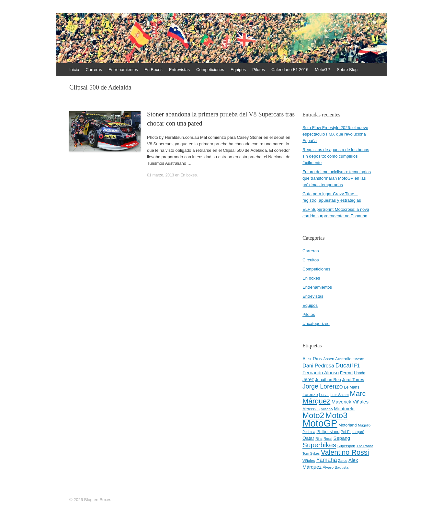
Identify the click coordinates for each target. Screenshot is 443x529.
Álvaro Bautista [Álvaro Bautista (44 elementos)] (336, 467)
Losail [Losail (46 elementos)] (324, 394)
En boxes (188, 175)
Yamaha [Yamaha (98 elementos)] (326, 460)
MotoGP (322, 69)
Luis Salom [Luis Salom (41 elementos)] (340, 395)
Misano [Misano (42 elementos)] (327, 409)
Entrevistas (179, 69)
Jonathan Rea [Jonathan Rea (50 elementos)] (328, 379)
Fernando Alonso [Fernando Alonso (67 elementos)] (320, 372)
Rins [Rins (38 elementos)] (319, 438)
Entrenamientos (123, 69)
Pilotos (258, 69)
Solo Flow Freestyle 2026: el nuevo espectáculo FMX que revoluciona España (335, 134)
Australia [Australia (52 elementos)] (343, 358)
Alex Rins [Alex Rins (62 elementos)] (312, 358)
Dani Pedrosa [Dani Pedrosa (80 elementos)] (318, 365)
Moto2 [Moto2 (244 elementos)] (313, 415)
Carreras (93, 69)
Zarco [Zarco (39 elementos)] (342, 461)
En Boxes (153, 69)
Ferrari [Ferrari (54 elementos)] (346, 372)
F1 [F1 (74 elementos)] (357, 365)
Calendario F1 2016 (289, 69)
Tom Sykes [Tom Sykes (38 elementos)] (311, 453)
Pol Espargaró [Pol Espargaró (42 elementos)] (352, 432)
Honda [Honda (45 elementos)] (359, 373)
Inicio (74, 69)
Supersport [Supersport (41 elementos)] (346, 446)
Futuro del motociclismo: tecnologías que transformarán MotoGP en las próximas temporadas (336, 178)
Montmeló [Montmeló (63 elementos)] (344, 408)
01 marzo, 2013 (160, 175)
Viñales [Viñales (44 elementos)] (308, 460)
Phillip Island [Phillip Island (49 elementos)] (327, 431)
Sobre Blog (347, 69)
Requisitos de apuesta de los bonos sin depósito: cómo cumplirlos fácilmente (335, 156)
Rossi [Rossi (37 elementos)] (328, 438)
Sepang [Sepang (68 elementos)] (341, 438)
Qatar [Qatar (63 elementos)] (308, 438)
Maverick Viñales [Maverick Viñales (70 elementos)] (350, 401)
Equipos (238, 69)
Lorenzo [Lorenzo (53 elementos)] (310, 394)
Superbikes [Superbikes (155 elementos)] (319, 445)
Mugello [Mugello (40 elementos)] (364, 425)
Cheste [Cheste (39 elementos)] (358, 359)
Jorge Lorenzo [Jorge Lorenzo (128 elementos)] (322, 386)
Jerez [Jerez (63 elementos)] (308, 379)
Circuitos (310, 260)
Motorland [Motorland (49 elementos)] (347, 425)
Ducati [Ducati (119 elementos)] (344, 365)
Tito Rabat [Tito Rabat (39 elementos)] (365, 446)
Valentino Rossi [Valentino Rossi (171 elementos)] (345, 452)
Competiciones (210, 69)
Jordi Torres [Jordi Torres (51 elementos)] (353, 379)
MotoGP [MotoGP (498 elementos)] (319, 423)
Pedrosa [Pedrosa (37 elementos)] (308, 432)
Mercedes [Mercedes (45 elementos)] (311, 409)
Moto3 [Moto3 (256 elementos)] (336, 415)
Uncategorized (316, 323)
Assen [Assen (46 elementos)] (328, 359)
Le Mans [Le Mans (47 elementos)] (351, 387)
